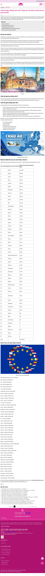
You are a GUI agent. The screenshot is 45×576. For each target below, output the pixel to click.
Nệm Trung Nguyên (5, 560)
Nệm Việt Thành (5, 564)
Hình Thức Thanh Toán (6, 550)
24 (30, 506)
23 (27, 506)
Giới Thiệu (4, 543)
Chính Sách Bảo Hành (6, 552)
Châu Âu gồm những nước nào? (8, 26)
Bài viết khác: (4, 487)
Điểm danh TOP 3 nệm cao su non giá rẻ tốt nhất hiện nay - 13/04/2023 (15, 494)
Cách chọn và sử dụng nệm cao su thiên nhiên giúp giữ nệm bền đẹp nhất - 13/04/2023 (17, 503)
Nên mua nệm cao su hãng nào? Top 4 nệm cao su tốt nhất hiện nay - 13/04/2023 (16, 502)
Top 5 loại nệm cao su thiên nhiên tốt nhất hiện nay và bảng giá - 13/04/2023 (16, 499)
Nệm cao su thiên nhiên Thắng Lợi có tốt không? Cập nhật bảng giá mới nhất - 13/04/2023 (18, 501)
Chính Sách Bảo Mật (5, 554)
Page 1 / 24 (11, 506)
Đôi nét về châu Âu (5, 23)
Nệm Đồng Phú (5, 562)
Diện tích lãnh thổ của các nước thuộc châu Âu (11, 28)
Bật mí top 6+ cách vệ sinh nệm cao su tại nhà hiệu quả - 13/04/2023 (14, 495)
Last (35, 506)
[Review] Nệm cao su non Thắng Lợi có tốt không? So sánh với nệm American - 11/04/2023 (18, 490)
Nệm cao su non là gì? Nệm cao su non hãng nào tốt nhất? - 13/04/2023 (15, 491)
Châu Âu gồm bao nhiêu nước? (8, 25)
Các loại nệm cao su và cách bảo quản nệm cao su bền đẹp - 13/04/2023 (15, 498)
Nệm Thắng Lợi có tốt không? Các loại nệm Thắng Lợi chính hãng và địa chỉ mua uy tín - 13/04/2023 (20, 497)
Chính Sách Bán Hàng (6, 549)
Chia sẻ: (2, 484)
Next (32, 506)
